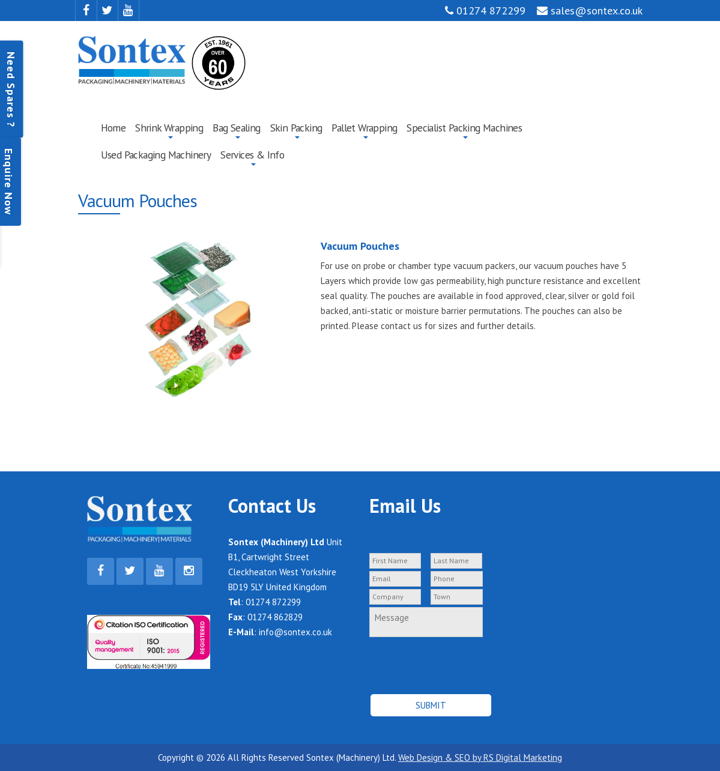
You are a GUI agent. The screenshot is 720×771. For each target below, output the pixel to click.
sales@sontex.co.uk (590, 10)
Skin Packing (296, 128)
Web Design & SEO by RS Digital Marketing (480, 757)
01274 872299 (485, 10)
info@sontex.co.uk (295, 632)
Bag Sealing (236, 128)
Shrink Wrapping (169, 128)
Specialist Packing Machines (464, 128)
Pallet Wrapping (364, 128)
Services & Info (252, 155)
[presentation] (433, 660)
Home (113, 128)
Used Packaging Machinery (156, 155)
